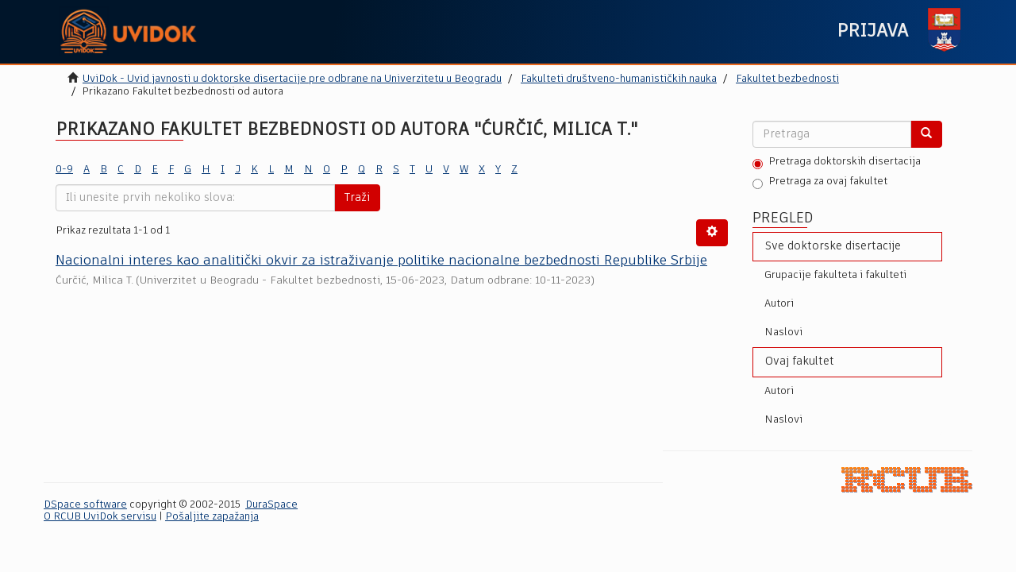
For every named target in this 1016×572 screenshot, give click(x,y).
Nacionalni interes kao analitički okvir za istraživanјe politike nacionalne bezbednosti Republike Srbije (381, 261)
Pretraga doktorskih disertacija (836, 163)
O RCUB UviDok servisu (100, 517)
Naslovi (783, 332)
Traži (357, 197)
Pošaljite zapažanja (212, 517)
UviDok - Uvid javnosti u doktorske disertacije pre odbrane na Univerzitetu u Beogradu (292, 79)
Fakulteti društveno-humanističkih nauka (619, 79)
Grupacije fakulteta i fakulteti (835, 275)
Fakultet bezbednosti (787, 79)
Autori (779, 304)
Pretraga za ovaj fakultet (819, 182)
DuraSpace (271, 505)
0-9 (64, 169)
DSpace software (85, 505)
